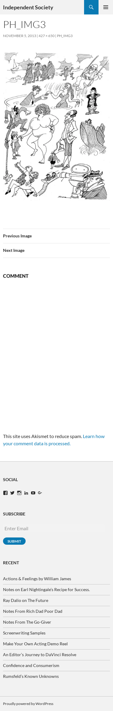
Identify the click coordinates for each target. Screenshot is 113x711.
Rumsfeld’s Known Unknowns (31, 676)
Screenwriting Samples (24, 632)
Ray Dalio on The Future (25, 600)
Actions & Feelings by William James (37, 578)
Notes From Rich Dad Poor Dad (32, 611)
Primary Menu (106, 7)
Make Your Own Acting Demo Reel (35, 643)
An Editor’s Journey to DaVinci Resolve (39, 654)
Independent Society (28, 7)
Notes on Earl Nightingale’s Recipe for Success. (46, 589)
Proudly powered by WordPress (28, 703)
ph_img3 (65, 35)
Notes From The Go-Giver (27, 622)
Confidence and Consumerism (31, 665)
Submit (14, 541)
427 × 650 (47, 35)
